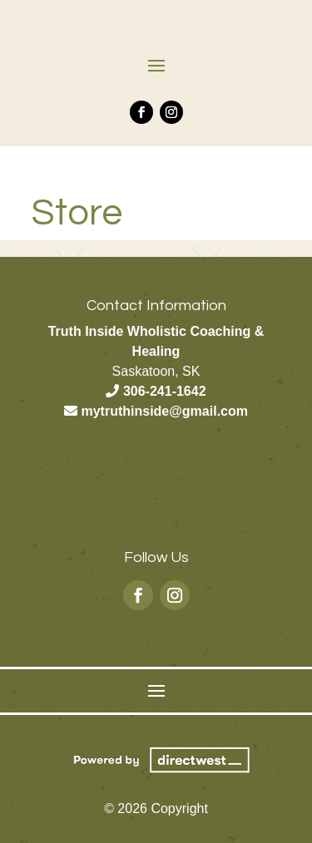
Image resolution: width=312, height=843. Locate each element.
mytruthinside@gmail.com (164, 411)
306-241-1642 (164, 391)
